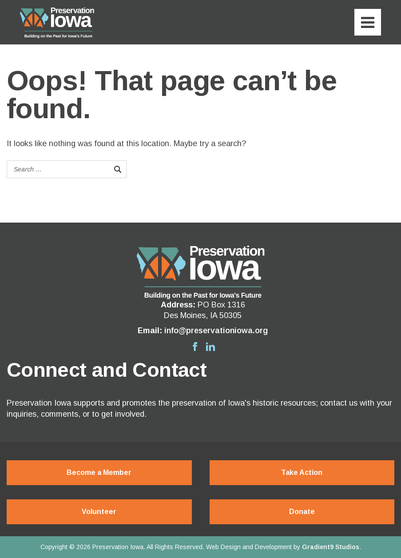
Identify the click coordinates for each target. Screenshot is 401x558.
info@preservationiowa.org (216, 330)
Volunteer (99, 511)
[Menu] (367, 22)
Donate (302, 511)
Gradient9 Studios (330, 546)
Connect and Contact (106, 370)
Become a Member (99, 472)
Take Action (301, 472)
